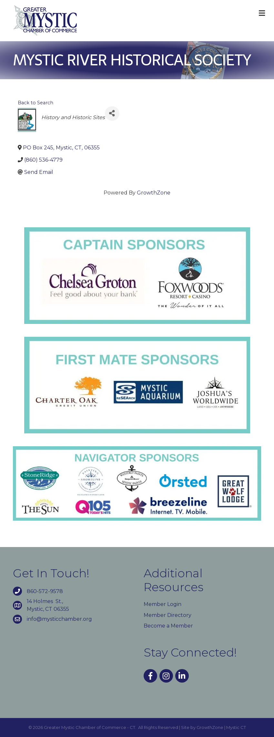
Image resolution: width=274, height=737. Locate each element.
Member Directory (167, 615)
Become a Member (168, 626)
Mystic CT (236, 727)
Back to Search (35, 103)
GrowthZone (153, 193)
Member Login (162, 604)
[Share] (112, 113)
